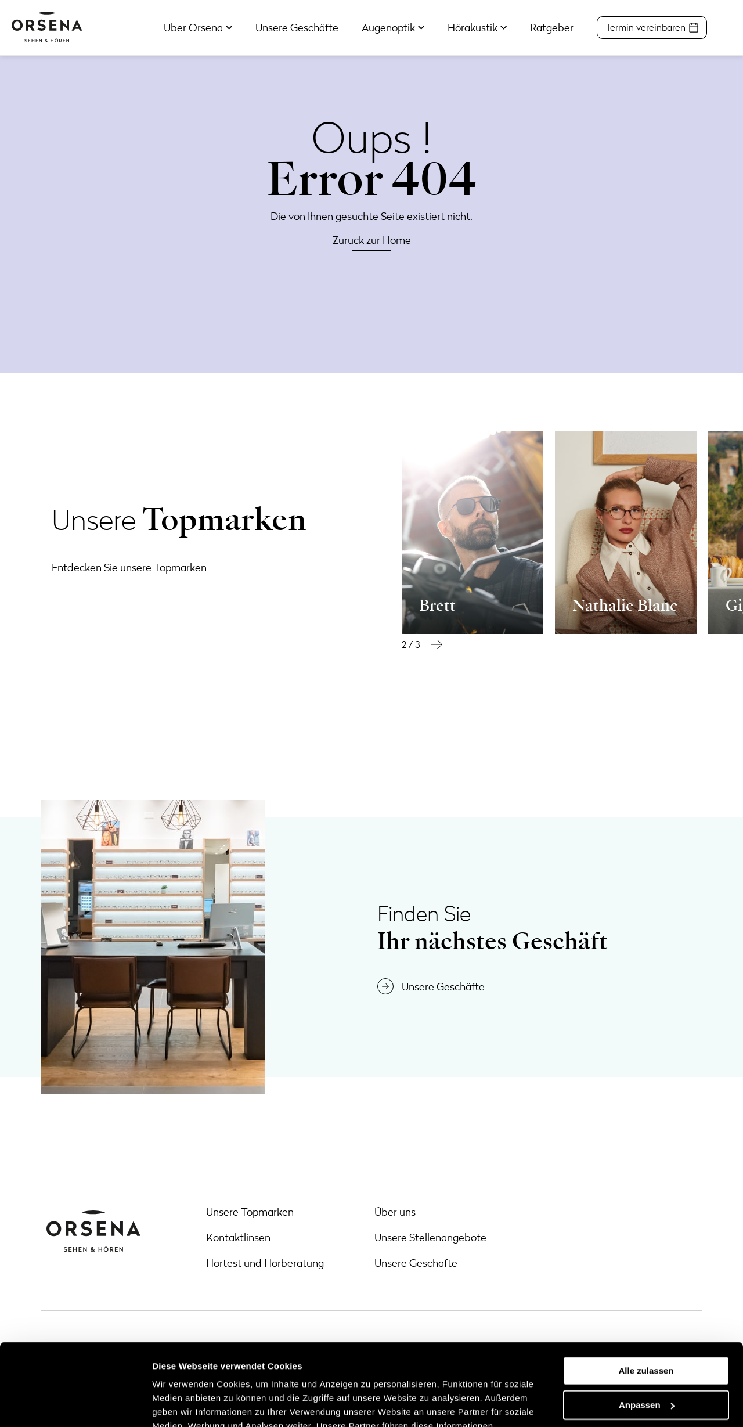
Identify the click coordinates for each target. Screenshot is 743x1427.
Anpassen (647, 1323)
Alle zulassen (645, 1289)
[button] (436, 644)
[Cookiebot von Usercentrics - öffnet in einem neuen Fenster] (75, 1404)
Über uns (395, 1212)
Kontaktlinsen (238, 1237)
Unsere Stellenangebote (430, 1237)
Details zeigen (181, 1404)
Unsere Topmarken (250, 1212)
